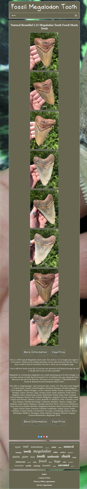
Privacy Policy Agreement (44, 481)
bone (50, 462)
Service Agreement (44, 485)
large (74, 457)
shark (66, 456)
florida (54, 466)
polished (70, 462)
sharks (16, 456)
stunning (37, 466)
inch (32, 456)
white (53, 447)
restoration (18, 465)
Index (44, 474)
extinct (62, 452)
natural (69, 446)
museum (70, 452)
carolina (47, 447)
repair (18, 447)
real (25, 446)
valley (35, 462)
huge (57, 461)
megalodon (42, 451)
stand (59, 447)
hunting (18, 452)
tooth (41, 456)
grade (72, 466)
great (29, 462)
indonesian (20, 462)
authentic (53, 456)
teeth (27, 451)
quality (28, 466)
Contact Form (44, 478)
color (55, 452)
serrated (63, 465)
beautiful (46, 465)
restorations (37, 446)
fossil (43, 461)
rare (64, 462)
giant (25, 456)
